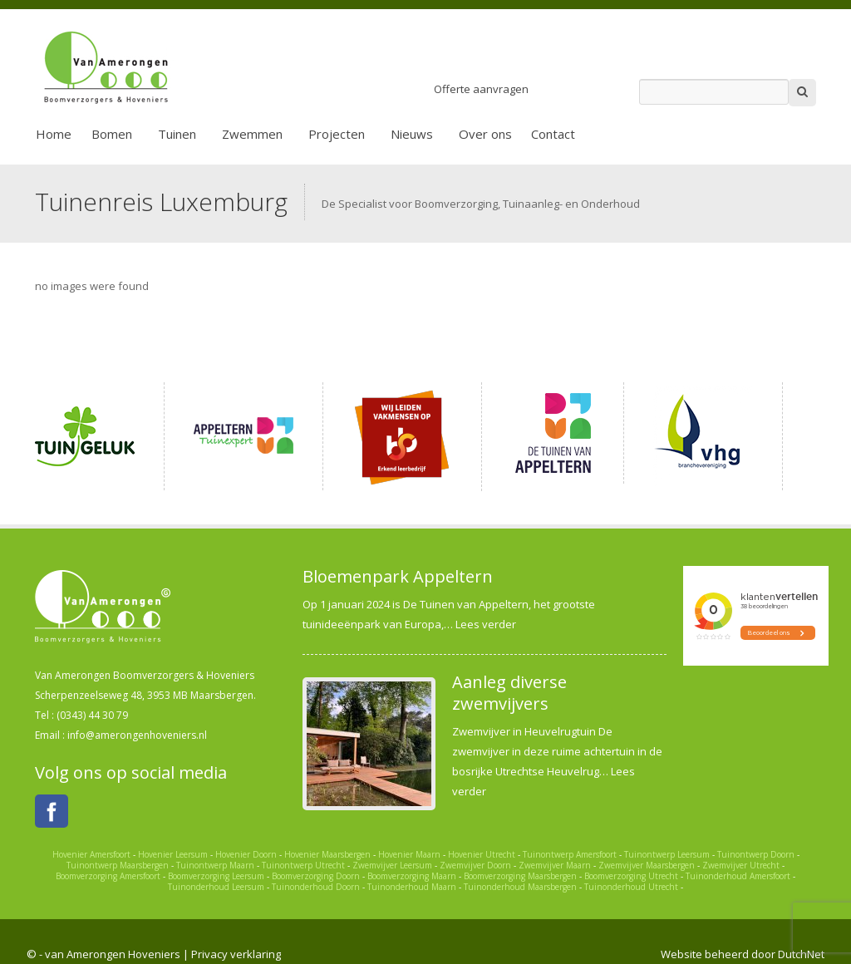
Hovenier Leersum (173, 854)
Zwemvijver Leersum (392, 865)
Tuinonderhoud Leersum (216, 887)
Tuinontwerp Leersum (667, 854)
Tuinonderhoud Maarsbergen (520, 887)
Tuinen (177, 133)
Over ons (485, 133)
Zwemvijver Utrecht (741, 865)
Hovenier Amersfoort (91, 854)
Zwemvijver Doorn (475, 865)
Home (53, 133)
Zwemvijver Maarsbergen (646, 865)
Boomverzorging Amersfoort (108, 876)
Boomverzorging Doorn (316, 876)
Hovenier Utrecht (481, 854)
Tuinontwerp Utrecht (303, 865)
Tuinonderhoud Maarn (411, 887)
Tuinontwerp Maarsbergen (117, 865)
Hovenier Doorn (246, 854)
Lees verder (485, 624)
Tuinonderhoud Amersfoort (738, 876)
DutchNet (801, 954)
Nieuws (412, 133)
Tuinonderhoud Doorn (316, 887)
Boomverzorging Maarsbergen (520, 876)
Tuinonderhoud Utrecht (631, 887)
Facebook (51, 811)
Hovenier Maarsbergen (327, 854)
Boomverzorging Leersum (216, 876)
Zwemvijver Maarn (555, 865)
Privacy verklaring (236, 954)
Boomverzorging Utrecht (631, 876)
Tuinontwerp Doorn (755, 854)
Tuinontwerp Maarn (215, 865)
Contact (553, 133)
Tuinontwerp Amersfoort (570, 854)
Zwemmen (252, 133)
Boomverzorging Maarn (411, 876)
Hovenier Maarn (409, 854)
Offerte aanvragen (481, 88)
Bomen (111, 133)
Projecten (336, 133)
